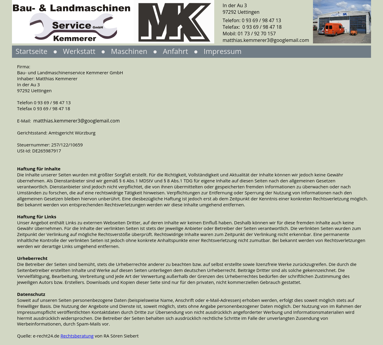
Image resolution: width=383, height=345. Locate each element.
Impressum (222, 51)
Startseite (31, 51)
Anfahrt (175, 51)
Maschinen (128, 51)
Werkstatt (80, 51)
